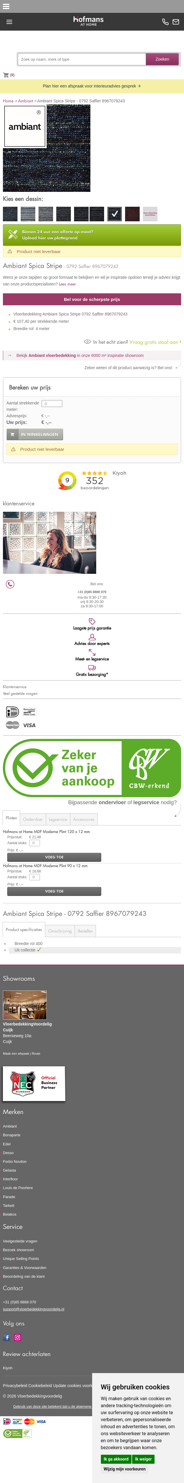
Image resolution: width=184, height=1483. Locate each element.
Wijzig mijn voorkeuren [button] (125, 1469)
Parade (9, 1197)
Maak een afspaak (16, 1053)
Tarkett (8, 1205)
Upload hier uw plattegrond (57, 234)
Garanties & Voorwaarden (24, 1267)
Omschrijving (60, 931)
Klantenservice (15, 686)
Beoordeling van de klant (24, 1276)
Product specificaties (24, 929)
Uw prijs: (16, 422)
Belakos (9, 1214)
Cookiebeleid (40, 1385)
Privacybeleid (15, 1385)
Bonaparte (11, 1135)
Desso (8, 1153)
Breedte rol (25, 943)
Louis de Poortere (18, 1188)
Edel (6, 1144)
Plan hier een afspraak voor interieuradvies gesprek (92, 86)
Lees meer (67, 284)
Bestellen (85, 931)
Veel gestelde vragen (20, 693)
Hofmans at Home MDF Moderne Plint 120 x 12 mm (46, 831)
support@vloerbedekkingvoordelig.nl (33, 1309)
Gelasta (9, 1170)
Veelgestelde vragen (20, 1241)
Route (36, 1053)
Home (8, 101)
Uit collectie (25, 950)
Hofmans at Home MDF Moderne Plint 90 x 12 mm (45, 865)
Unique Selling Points (21, 1258)
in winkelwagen (39, 434)
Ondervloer (33, 819)
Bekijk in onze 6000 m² (80, 355)
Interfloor (10, 1179)
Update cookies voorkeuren (78, 1385)
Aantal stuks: (17, 843)
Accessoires (83, 819)
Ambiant (25, 101)
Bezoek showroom (18, 1250)
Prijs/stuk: (14, 837)
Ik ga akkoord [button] (116, 1459)
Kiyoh (8, 1368)
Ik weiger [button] (143, 1459)
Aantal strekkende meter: (22, 406)
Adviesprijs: (16, 415)
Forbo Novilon (15, 1161)
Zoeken (162, 59)
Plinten (11, 818)
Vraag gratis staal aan (131, 342)
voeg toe (54, 857)
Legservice (58, 819)
